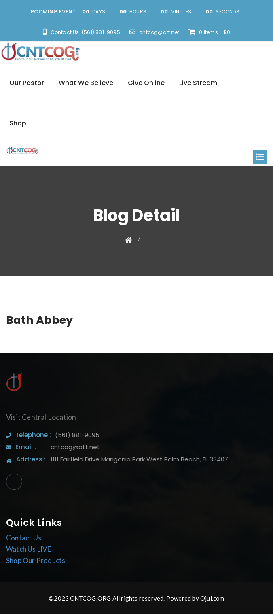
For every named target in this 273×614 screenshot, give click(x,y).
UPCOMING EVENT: (52, 11)
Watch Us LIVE (28, 549)
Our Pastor (26, 82)
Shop (17, 123)
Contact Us (23, 537)
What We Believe (86, 82)
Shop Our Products (35, 560)
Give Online (146, 82)
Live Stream (198, 82)
